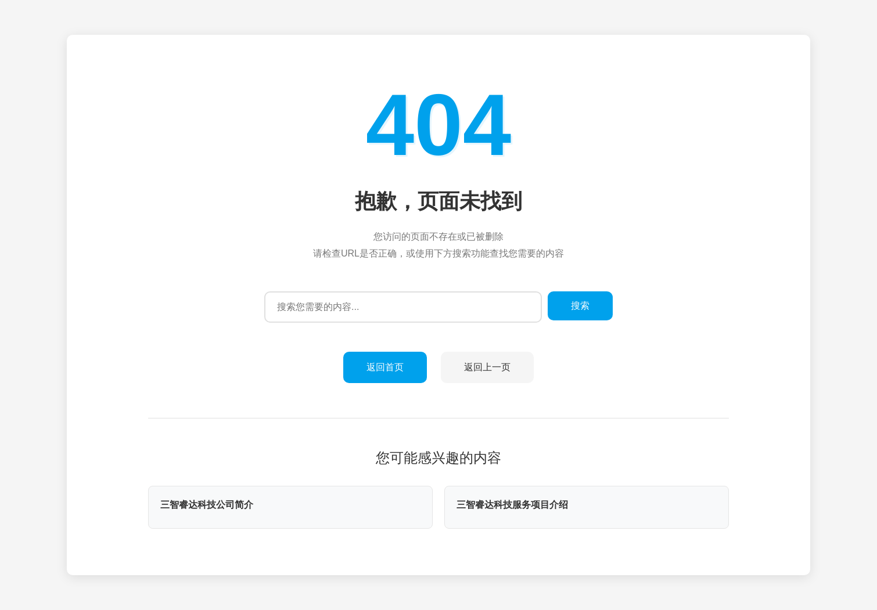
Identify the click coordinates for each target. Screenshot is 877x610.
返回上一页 (487, 367)
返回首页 (385, 367)
